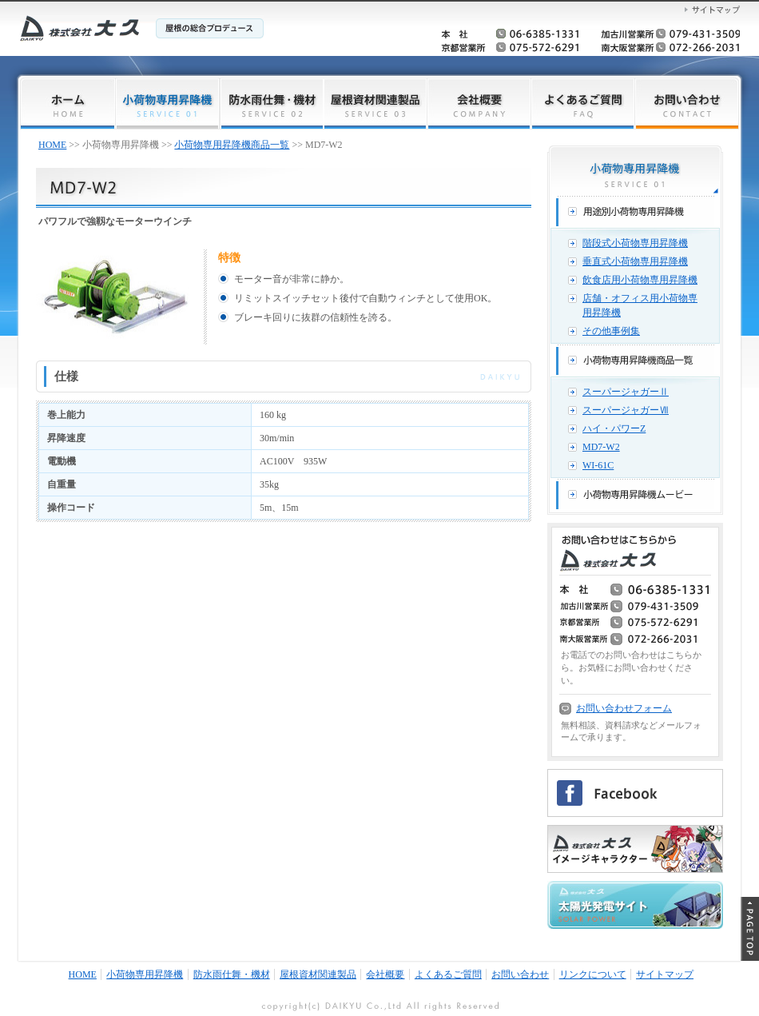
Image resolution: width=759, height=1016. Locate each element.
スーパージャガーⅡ (625, 391)
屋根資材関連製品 (318, 974)
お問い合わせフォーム (624, 708)
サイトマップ (664, 974)
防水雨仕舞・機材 (231, 974)
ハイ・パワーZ (614, 428)
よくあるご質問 (448, 974)
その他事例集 (611, 331)
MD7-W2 (601, 446)
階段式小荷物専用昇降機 (635, 243)
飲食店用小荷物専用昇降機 (639, 279)
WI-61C (598, 465)
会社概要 (385, 974)
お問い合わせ (520, 974)
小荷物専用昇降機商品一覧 (231, 144)
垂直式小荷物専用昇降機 (635, 261)
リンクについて (592, 974)
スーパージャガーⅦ (625, 410)
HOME (52, 144)
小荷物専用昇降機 (144, 974)
